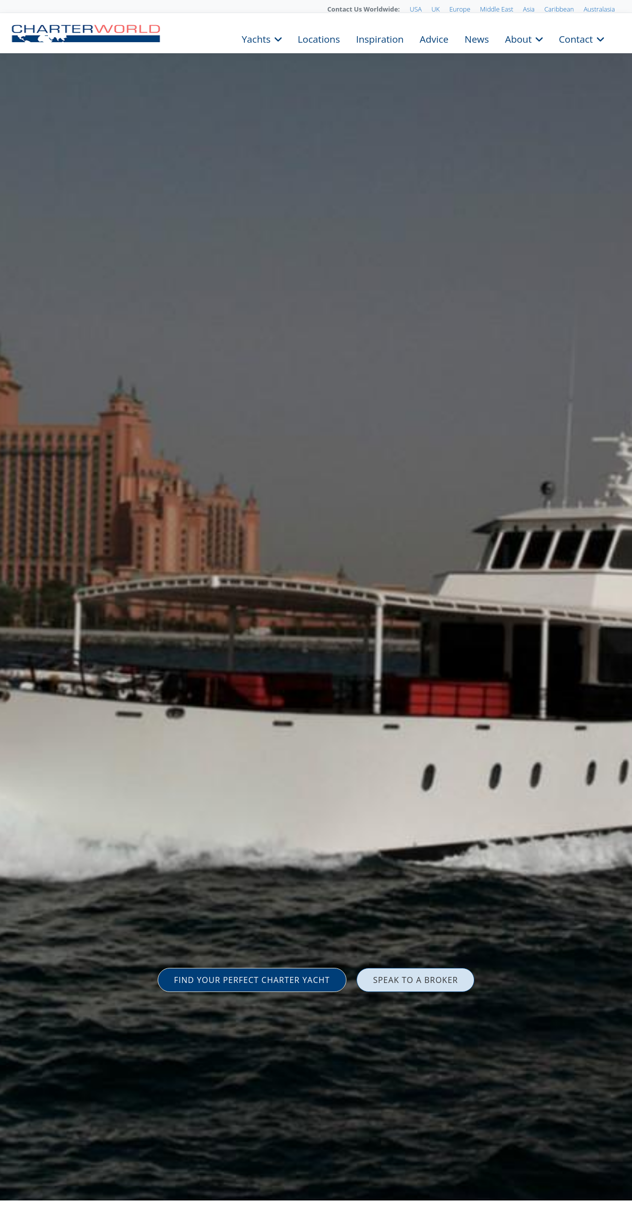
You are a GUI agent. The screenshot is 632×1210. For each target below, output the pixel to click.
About (518, 38)
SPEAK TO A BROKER (415, 979)
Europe (459, 9)
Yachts (256, 38)
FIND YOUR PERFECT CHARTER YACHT (252, 979)
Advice (434, 38)
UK (435, 9)
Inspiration (380, 38)
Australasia (599, 9)
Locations (319, 38)
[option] (316, 605)
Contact (576, 38)
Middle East (496, 9)
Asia (529, 9)
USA (416, 9)
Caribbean (559, 9)
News (476, 38)
